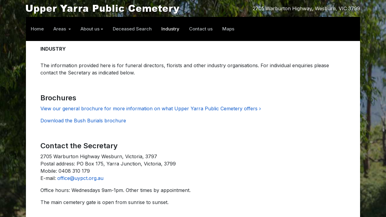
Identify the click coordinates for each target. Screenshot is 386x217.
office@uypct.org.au (80, 178)
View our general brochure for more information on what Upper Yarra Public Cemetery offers (149, 108)
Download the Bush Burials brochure (83, 121)
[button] (62, 29)
